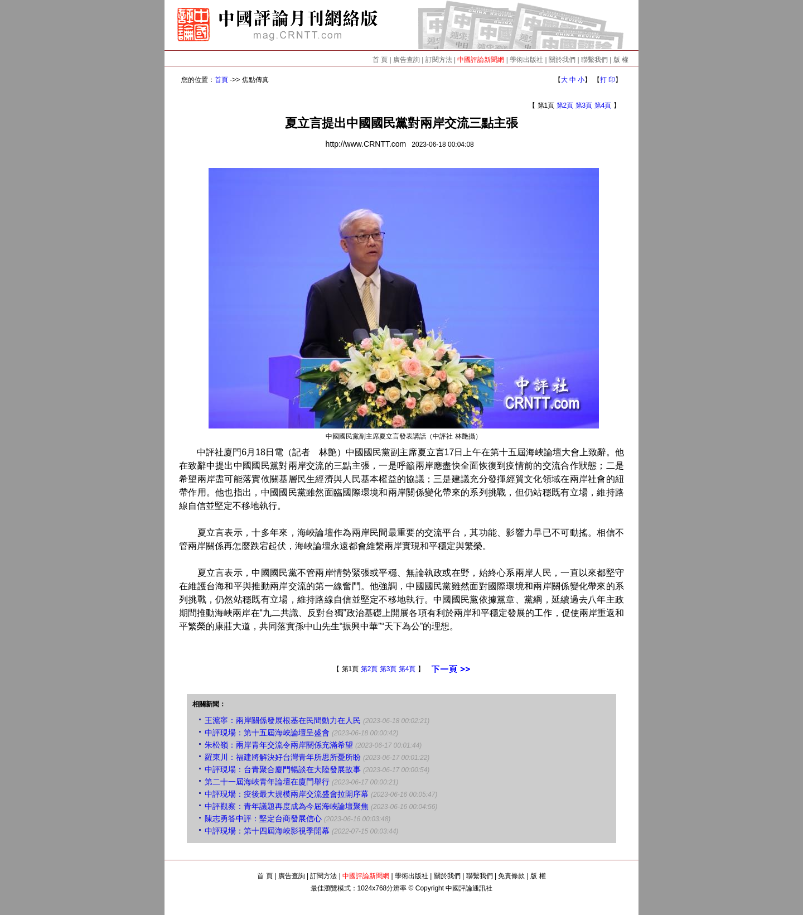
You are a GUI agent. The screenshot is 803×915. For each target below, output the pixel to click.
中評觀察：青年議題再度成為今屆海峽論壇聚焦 (287, 806)
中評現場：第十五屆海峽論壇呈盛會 (267, 732)
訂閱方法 (438, 60)
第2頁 (565, 105)
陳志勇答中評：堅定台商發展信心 (263, 818)
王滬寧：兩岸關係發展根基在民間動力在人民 (283, 720)
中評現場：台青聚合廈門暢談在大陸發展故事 (283, 769)
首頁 (221, 80)
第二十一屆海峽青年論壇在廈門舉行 (267, 781)
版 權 (620, 60)
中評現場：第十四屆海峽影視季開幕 (267, 830)
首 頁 (380, 60)
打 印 (607, 80)
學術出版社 (526, 60)
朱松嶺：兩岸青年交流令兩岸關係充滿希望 (279, 744)
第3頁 (584, 105)
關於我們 (562, 60)
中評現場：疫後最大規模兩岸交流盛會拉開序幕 (287, 793)
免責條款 (511, 876)
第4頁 (603, 105)
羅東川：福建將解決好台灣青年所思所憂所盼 (283, 757)
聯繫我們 (594, 60)
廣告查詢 (406, 60)
